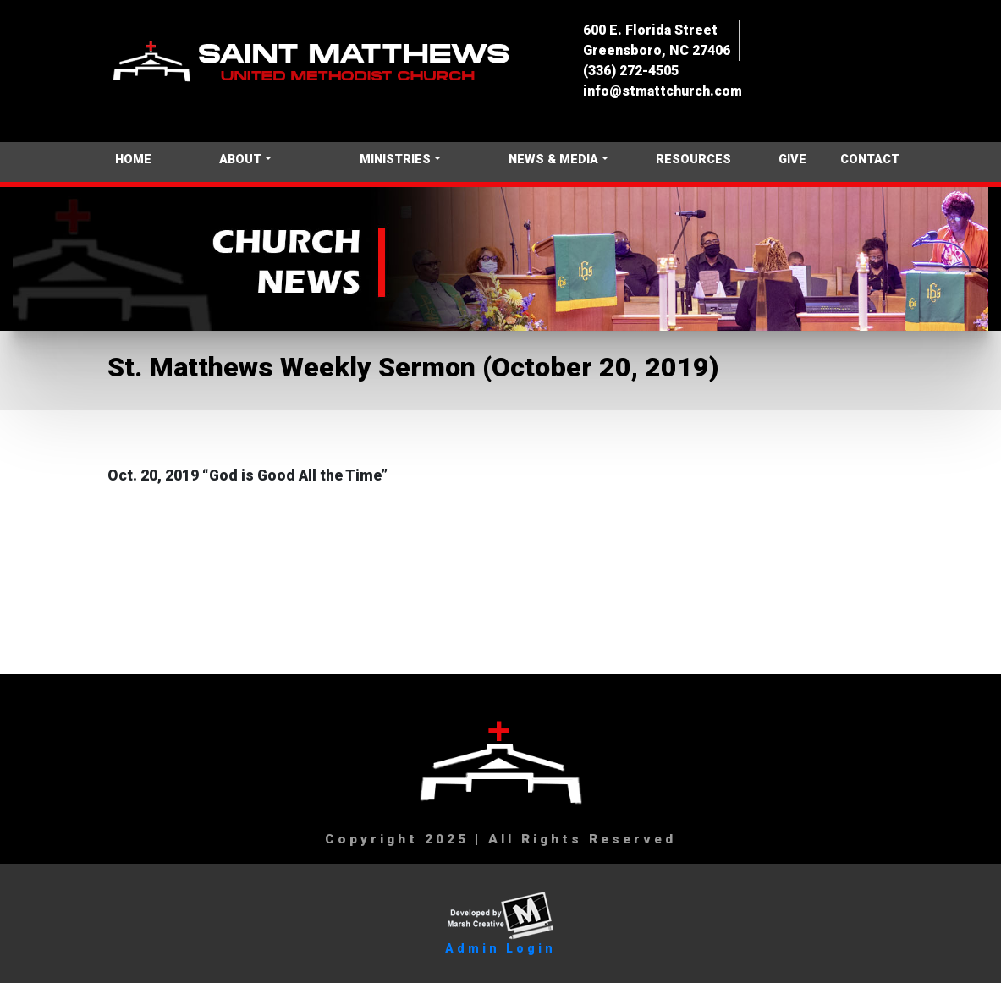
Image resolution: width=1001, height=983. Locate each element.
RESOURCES (693, 159)
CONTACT (869, 159)
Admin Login (500, 948)
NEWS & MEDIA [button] (553, 159)
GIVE (792, 159)
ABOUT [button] (240, 159)
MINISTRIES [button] (395, 159)
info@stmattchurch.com (662, 91)
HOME (133, 159)
